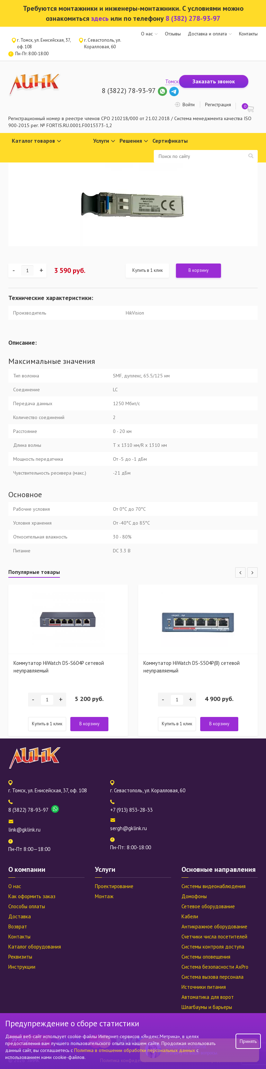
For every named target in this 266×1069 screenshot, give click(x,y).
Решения (133, 141)
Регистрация (218, 104)
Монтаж (104, 896)
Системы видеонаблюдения (213, 886)
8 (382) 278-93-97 (193, 18)
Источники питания (203, 987)
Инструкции (21, 966)
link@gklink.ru (24, 829)
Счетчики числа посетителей (214, 936)
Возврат (17, 926)
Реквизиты (20, 956)
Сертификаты (170, 140)
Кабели (189, 916)
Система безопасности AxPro (214, 966)
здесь (100, 18)
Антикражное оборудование (214, 926)
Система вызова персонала (212, 977)
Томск (172, 81)
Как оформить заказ (31, 896)
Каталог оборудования (34, 946)
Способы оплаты (26, 906)
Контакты (248, 34)
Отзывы (173, 34)
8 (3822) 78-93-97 (129, 90)
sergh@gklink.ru (128, 828)
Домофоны (194, 896)
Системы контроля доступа (212, 946)
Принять (248, 1041)
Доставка (19, 916)
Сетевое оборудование (208, 906)
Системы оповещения (205, 956)
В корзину (198, 270)
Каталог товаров (36, 141)
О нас (147, 33)
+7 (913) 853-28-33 (131, 810)
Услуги (104, 141)
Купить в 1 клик (147, 270)
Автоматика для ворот (207, 997)
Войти (189, 104)
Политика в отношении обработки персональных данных (135, 1050)
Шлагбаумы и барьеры (206, 1007)
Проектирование (114, 886)
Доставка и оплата (207, 33)
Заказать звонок (214, 81)
